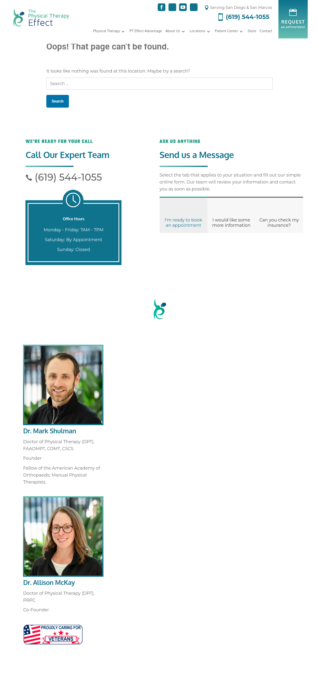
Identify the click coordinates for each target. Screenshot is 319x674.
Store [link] (251, 31)
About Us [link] (172, 31)
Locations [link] (197, 31)
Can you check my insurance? (279, 222)
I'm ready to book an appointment (183, 222)
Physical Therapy (106, 31)
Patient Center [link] (226, 31)
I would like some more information (231, 222)
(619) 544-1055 (63, 177)
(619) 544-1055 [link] (243, 17)
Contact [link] (266, 31)
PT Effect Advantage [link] (146, 31)
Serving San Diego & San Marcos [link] (238, 7)
